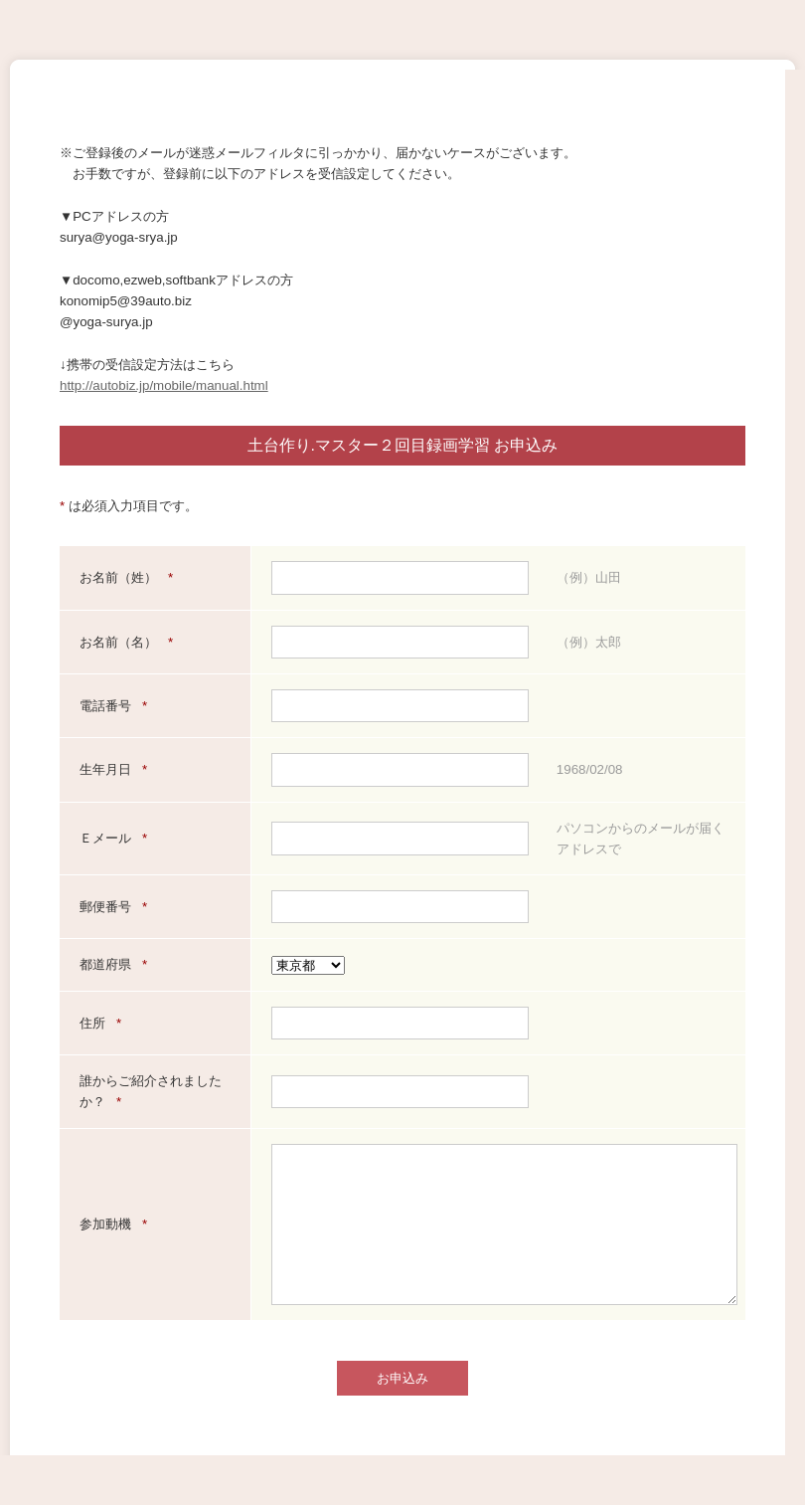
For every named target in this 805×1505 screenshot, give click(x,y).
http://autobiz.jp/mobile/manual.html (164, 385)
